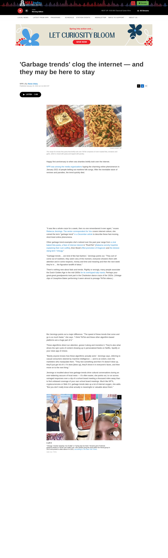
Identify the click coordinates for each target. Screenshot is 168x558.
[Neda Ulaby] (51, 512)
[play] (20, 15)
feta (54, 250)
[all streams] (143, 15)
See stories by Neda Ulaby (70, 514)
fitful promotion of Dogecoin (94, 253)
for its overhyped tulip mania (93, 277)
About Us (133, 22)
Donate (145, 6)
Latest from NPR (41, 22)
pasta (58, 250)
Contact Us (67, 538)
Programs (55, 22)
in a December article (83, 239)
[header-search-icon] (134, 6)
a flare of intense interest (72, 250)
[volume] (26, 15)
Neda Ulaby (33, 89)
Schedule (69, 22)
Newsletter (100, 22)
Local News (23, 22)
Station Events (83, 22)
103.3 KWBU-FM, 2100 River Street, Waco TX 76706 (75, 543)
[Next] (119, 448)
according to (85, 454)
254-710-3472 (96, 538)
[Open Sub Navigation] (30, 22)
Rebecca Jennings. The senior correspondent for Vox (69, 236)
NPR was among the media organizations (64, 171)
